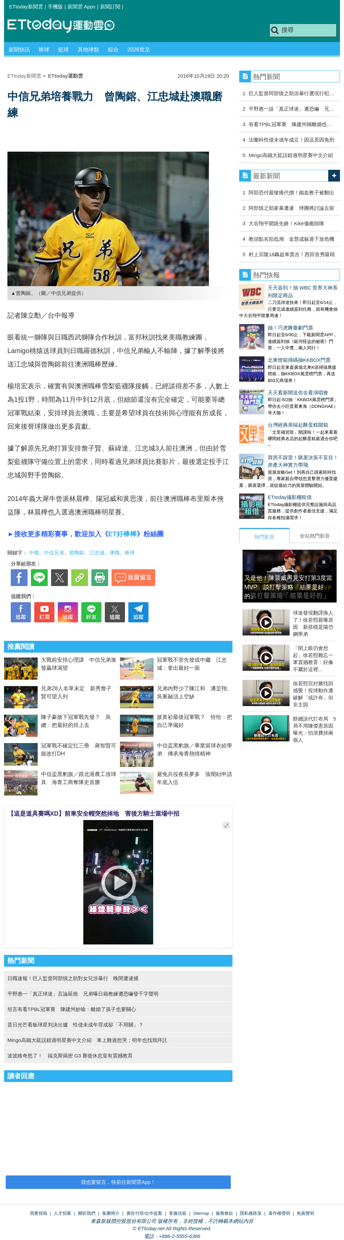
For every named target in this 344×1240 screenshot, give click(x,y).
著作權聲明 (279, 1213)
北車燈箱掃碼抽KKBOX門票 (270, 339)
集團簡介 (111, 1213)
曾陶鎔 (76, 552)
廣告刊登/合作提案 (144, 1213)
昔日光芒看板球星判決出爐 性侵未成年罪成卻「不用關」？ (75, 1025)
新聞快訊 (19, 49)
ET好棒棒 (122, 534)
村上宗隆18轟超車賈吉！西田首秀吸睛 (292, 254)
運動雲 (66, 26)
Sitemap (201, 1213)
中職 (34, 552)
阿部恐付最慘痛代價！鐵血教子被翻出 (291, 192)
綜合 (113, 49)
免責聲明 (305, 1213)
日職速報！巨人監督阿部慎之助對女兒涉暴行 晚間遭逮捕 (72, 978)
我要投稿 (38, 1213)
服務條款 (224, 1213)
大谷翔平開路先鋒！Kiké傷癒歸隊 (286, 223)
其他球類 (88, 49)
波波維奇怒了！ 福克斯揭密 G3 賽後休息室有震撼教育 (70, 1055)
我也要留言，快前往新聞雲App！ (118, 1182)
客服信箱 (177, 1213)
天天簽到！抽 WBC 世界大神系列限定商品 (286, 287)
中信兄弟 (54, 552)
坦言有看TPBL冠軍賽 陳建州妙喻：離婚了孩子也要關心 (71, 1009)
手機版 (55, 6)
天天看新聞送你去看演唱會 (269, 365)
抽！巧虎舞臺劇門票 (262, 313)
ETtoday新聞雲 (26, 6)
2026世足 (138, 49)
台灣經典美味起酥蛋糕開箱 (269, 390)
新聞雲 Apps (81, 6)
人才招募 (62, 1213)
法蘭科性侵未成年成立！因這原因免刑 (291, 140)
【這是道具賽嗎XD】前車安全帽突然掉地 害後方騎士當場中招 (93, 813)
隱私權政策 (251, 1213)
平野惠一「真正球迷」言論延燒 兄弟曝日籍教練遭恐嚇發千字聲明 (83, 994)
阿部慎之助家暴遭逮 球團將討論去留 (291, 208)
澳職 (115, 552)
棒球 (44, 49)
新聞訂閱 (110, 6)
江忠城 (96, 552)
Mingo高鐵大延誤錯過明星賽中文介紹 (291, 155)
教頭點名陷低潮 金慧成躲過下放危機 (291, 239)
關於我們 (86, 1213)
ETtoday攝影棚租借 (261, 456)
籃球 (63, 49)
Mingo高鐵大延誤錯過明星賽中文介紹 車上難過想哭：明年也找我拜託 (87, 1040)
